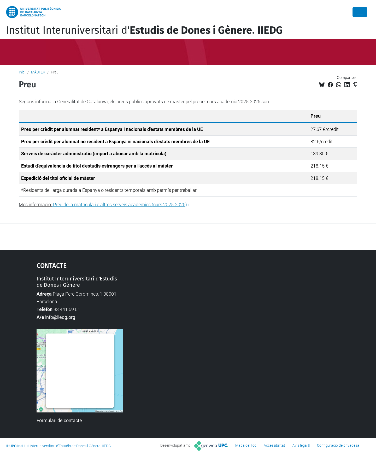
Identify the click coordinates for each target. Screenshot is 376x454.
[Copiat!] (355, 85)
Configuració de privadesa (338, 445)
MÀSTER (38, 72)
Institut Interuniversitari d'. (144, 30)
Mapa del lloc (245, 445)
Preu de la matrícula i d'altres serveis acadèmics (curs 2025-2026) (120, 204)
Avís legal (300, 445)
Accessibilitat (274, 445)
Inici (22, 72)
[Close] (359, 12)
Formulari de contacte (59, 420)
